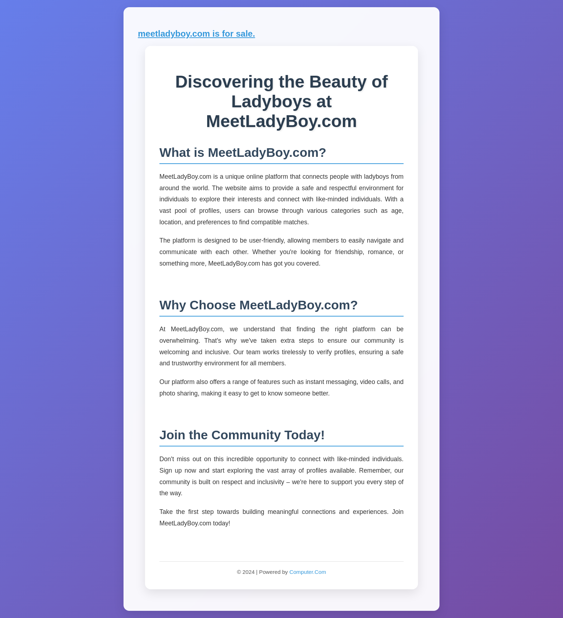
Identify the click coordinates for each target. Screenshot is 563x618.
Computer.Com (307, 572)
